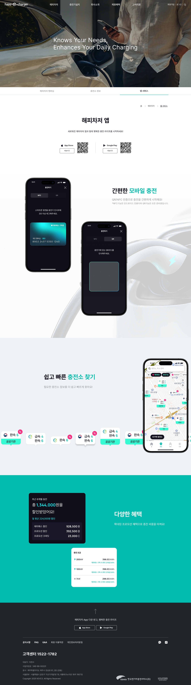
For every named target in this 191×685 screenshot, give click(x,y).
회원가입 (171, 4)
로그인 (179, 4)
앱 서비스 (144, 91)
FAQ (36, 642)
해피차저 (54, 4)
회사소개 (95, 4)
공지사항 (26, 642)
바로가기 (67, 151)
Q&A (44, 642)
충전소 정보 (95, 91)
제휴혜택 (116, 4)
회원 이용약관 (57, 642)
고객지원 (136, 4)
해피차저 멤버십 (47, 91)
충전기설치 (74, 4)
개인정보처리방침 (75, 642)
